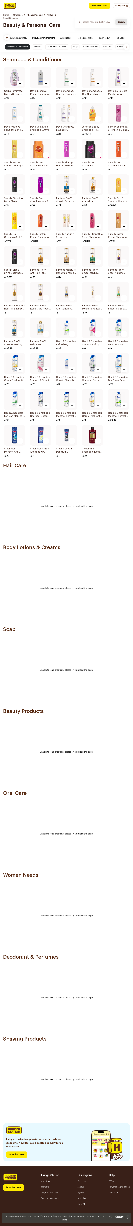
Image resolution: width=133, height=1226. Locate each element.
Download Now (99, 6)
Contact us (114, 1193)
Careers (45, 1187)
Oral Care (107, 47)
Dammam (82, 1181)
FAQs (111, 1181)
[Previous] (7, 37)
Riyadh (81, 1193)
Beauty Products (90, 47)
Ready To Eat (108, 38)
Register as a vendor (51, 1198)
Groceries (18, 15)
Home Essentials (89, 38)
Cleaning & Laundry (21, 38)
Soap (75, 47)
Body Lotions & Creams (57, 47)
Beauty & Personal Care (47, 38)
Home (6, 15)
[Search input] (95, 22)
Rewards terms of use (119, 1187)
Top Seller (124, 38)
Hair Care (37, 47)
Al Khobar (82, 1198)
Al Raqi (50, 15)
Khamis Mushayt (35, 15)
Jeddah (81, 1187)
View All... (82, 1204)
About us (45, 1181)
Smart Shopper (10, 18)
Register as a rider (49, 1193)
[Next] (126, 47)
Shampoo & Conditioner (17, 47)
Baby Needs (70, 38)
